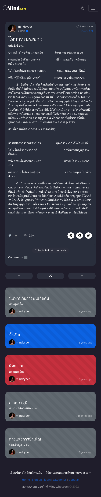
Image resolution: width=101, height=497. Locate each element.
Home (26, 480)
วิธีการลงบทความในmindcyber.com (68, 473)
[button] (79, 235)
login (47, 480)
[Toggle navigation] (93, 8)
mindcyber (25, 27)
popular (74, 480)
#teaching (87, 30)
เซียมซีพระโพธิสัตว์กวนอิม (26, 473)
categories (60, 480)
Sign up (37, 480)
